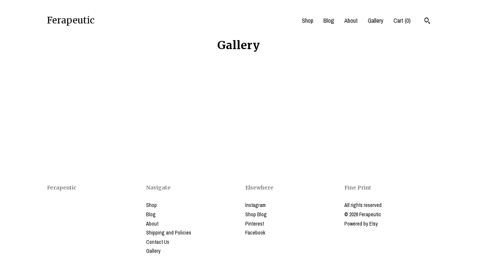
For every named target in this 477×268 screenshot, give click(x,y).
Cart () (402, 20)
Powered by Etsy (361, 223)
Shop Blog (256, 214)
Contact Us (157, 242)
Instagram (255, 205)
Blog (328, 20)
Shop (307, 20)
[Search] (427, 21)
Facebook (255, 232)
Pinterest (254, 223)
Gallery (375, 20)
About (351, 20)
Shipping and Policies (168, 232)
